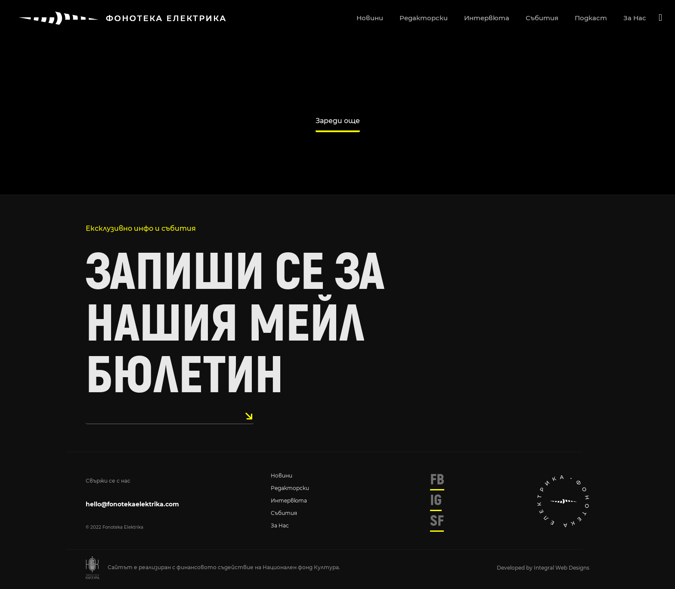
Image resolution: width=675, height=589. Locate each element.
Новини (281, 475)
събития (542, 18)
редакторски (423, 18)
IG (436, 500)
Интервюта (289, 500)
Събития (284, 513)
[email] (170, 416)
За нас (280, 525)
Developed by (515, 567)
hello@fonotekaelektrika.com (132, 504)
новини (369, 18)
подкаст (591, 18)
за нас (634, 18)
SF (437, 521)
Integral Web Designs (561, 567)
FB (437, 479)
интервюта (486, 18)
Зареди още (338, 121)
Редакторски (290, 488)
